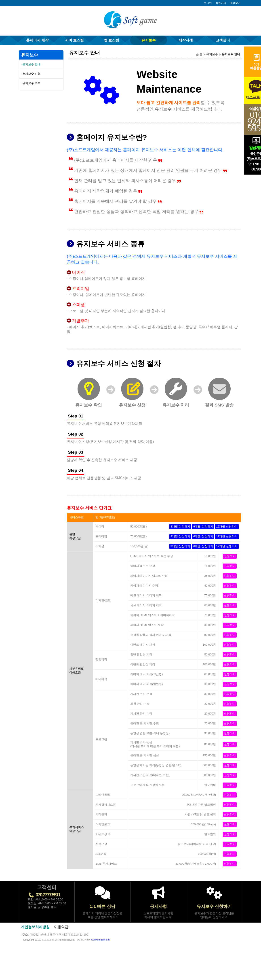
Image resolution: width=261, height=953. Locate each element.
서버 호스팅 (74, 40)
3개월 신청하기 (180, 526)
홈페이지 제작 (37, 40)
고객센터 (223, 40)
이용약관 (61, 927)
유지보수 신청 (31, 73)
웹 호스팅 (111, 40)
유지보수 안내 (31, 64)
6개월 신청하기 (203, 526)
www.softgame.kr (100, 939)
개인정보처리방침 (35, 927)
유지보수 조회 (31, 83)
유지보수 (148, 40)
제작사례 (186, 40)
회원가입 (220, 2)
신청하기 (230, 556)
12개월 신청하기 (227, 526)
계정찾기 (235, 2)
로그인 (208, 2)
